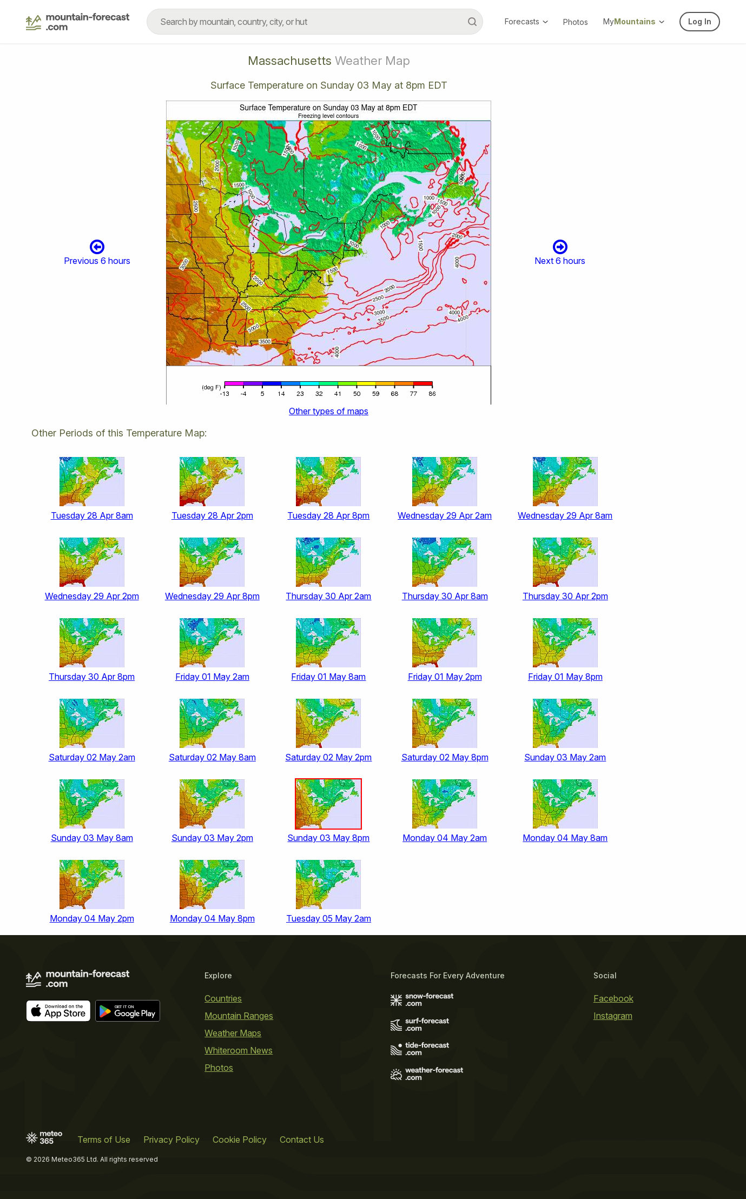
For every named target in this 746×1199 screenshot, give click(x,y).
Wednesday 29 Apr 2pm (92, 596)
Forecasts (526, 21)
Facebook (613, 998)
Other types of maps (328, 411)
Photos (575, 22)
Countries (223, 998)
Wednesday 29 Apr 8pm (212, 596)
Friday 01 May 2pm (445, 676)
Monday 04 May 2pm (92, 918)
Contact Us (302, 1139)
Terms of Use (103, 1139)
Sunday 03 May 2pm (212, 837)
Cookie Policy (240, 1139)
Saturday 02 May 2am (92, 757)
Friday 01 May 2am (212, 676)
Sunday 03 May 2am (565, 757)
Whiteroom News (238, 1050)
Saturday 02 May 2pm (328, 757)
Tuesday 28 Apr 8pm (328, 515)
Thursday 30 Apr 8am (445, 596)
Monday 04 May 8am (565, 837)
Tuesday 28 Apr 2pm (212, 515)
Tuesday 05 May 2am (328, 918)
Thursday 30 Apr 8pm (92, 676)
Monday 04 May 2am (444, 837)
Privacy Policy (171, 1139)
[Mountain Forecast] (77, 21)
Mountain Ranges (238, 1015)
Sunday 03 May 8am (92, 837)
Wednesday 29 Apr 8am (565, 515)
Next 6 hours (559, 252)
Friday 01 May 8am (328, 676)
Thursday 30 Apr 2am (328, 596)
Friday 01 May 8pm (565, 676)
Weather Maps (232, 1033)
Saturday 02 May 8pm (444, 757)
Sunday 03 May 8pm (328, 837)
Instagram (612, 1015)
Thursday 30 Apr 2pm (565, 596)
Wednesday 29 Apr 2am (445, 515)
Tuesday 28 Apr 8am (92, 515)
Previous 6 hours (97, 252)
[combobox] (315, 22)
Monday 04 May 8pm (212, 918)
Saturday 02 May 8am (212, 757)
